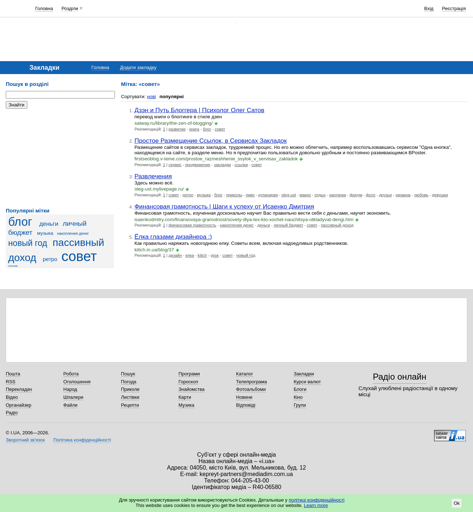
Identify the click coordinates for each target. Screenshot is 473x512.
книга (194, 129)
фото (370, 195)
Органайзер (18, 405)
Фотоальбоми (250, 389)
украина (403, 195)
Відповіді (245, 405)
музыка (45, 233)
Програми (189, 373)
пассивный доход (337, 225)
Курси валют (307, 381)
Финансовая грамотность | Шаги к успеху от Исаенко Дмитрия (224, 206)
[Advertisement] (60, 158)
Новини (244, 397)
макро (305, 195)
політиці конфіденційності (316, 500)
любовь (421, 195)
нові (151, 96)
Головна (44, 8)
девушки (440, 195)
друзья (385, 195)
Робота (71, 373)
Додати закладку (138, 67)
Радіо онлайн (400, 376)
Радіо (12, 412)
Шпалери (73, 397)
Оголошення (77, 381)
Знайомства (191, 389)
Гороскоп (188, 381)
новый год (27, 243)
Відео (12, 397)
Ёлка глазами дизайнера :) (173, 236)
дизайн (175, 255)
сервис (175, 165)
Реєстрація (454, 8)
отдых (320, 195)
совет (79, 256)
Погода (129, 381)
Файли (70, 405)
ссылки (13, 266)
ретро (50, 259)
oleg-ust (288, 195)
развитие (177, 129)
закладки (222, 165)
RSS (10, 381)
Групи (300, 405)
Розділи (70, 8)
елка (190, 255)
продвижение (197, 165)
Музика (186, 405)
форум (355, 195)
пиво (250, 195)
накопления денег (73, 233)
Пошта (13, 373)
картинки (337, 195)
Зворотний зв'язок (25, 440)
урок (214, 255)
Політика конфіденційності (82, 440)
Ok (457, 503)
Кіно (298, 397)
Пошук (128, 373)
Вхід (429, 8)
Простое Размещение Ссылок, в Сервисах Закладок (210, 140)
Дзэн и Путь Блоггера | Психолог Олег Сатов (199, 110)
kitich (202, 255)
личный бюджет (288, 225)
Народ (70, 389)
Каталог (244, 373)
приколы (234, 195)
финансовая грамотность (192, 225)
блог (20, 221)
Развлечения (153, 176)
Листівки (130, 397)
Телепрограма (251, 381)
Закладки (304, 373)
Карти (184, 397)
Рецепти (130, 405)
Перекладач (19, 389)
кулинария (268, 195)
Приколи (130, 389)
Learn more (316, 505)
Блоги (300, 389)
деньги (48, 223)
